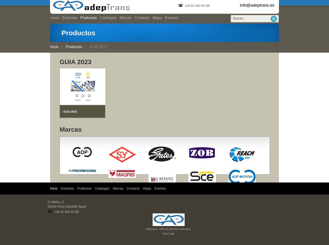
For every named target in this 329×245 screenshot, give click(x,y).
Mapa (157, 18)
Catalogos (108, 18)
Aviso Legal (168, 233)
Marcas (125, 18)
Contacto (142, 18)
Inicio (55, 18)
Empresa (69, 18)
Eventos (171, 18)
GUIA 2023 (70, 111)
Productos (88, 18)
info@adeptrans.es (257, 5)
